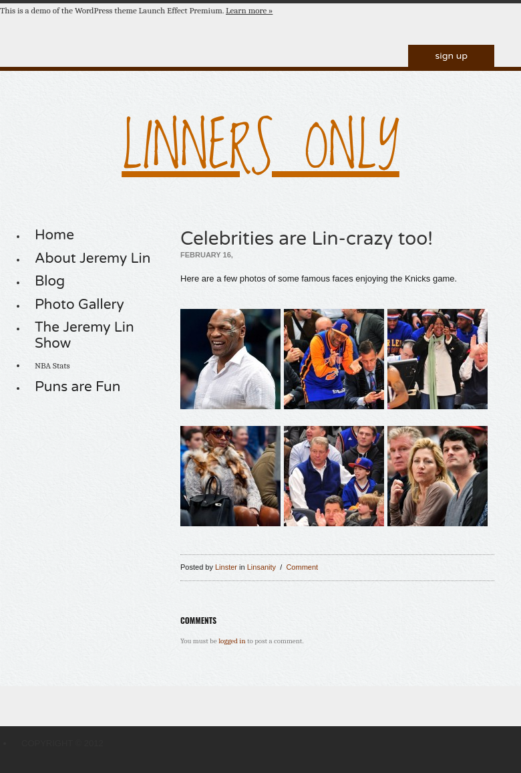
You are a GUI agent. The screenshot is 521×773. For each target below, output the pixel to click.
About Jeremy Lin (92, 258)
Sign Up (451, 56)
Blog (50, 281)
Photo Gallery (79, 304)
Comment (302, 567)
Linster (226, 567)
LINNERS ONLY (260, 149)
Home (54, 235)
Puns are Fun (77, 386)
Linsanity (261, 567)
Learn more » (249, 10)
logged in (231, 641)
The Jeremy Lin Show (84, 335)
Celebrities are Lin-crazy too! (306, 238)
